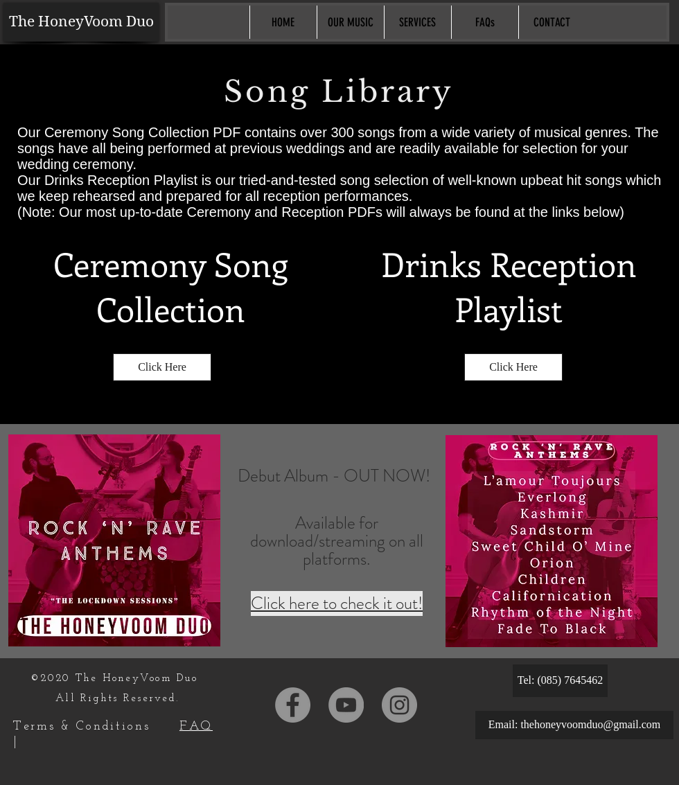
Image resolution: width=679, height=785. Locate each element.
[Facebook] (292, 705)
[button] (350, 22)
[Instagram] (399, 705)
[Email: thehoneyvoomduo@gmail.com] (574, 725)
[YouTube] (346, 705)
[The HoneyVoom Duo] (81, 22)
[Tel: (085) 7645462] (560, 680)
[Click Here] (162, 367)
